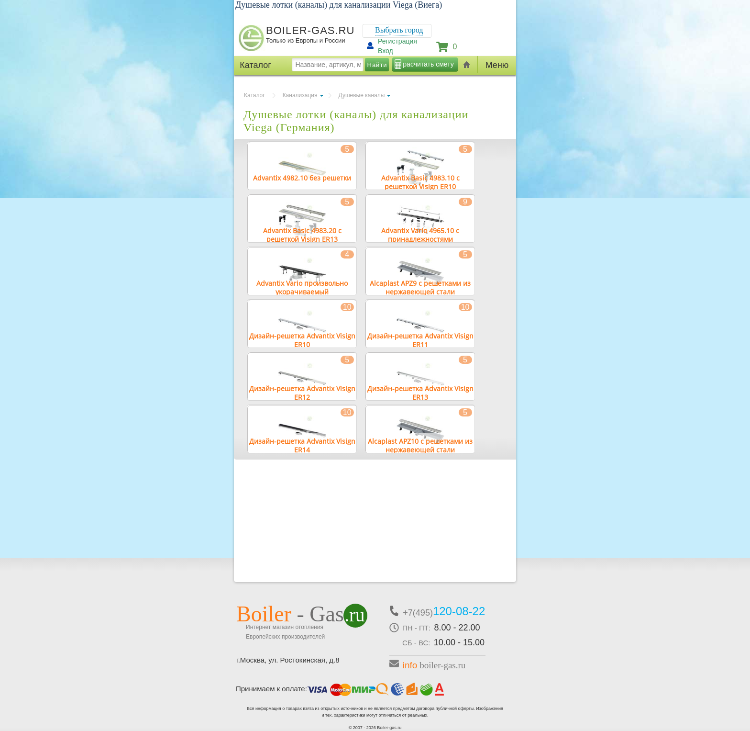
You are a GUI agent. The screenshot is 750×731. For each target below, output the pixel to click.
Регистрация (397, 41)
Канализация (300, 95)
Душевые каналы (362, 95)
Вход (385, 51)
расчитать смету (428, 64)
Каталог (254, 95)
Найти (377, 64)
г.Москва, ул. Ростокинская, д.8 (288, 660)
